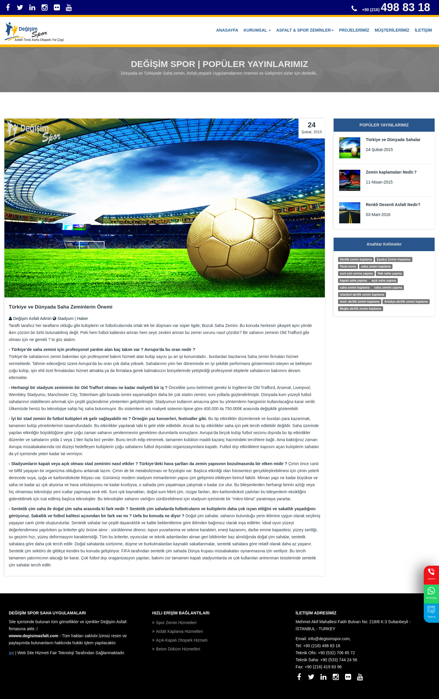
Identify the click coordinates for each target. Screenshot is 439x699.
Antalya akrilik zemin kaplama (406, 301)
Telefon (431, 574)
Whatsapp (431, 593)
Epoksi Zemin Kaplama (394, 259)
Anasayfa (227, 30)
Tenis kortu (348, 266)
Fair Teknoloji (62, 652)
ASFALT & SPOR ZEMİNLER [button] (305, 30)
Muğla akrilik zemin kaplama (360, 308)
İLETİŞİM (423, 30)
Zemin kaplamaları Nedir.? (391, 172)
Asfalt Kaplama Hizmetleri (179, 631)
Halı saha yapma (390, 273)
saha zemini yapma (388, 287)
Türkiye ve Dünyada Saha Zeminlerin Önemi (60, 307)
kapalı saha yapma (354, 280)
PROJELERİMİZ (354, 30)
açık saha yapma (384, 280)
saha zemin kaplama (376, 266)
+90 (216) (396, 9)
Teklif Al (431, 612)
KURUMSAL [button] (257, 30)
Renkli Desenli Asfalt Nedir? (393, 204)
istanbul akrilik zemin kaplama (362, 294)
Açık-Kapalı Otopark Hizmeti (182, 640)
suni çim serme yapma (356, 273)
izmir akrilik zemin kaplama (359, 301)
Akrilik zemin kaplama (356, 259)
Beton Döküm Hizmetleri (178, 649)
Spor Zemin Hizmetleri (176, 622)
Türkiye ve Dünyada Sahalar (393, 139)
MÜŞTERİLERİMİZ (392, 30)
